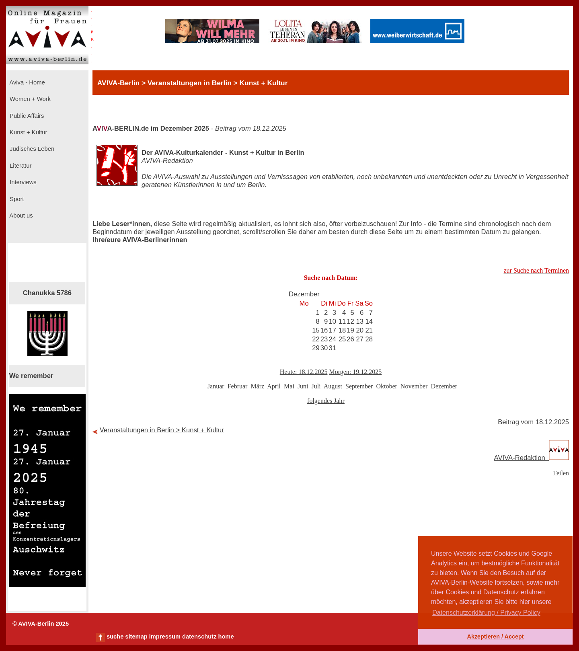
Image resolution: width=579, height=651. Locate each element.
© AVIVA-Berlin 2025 (40, 623)
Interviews (22, 182)
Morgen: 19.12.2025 (355, 371)
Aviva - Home (26, 82)
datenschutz (199, 636)
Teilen (561, 473)
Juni (303, 386)
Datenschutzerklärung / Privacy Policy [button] (486, 612)
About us (20, 215)
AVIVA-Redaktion (531, 458)
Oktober (386, 386)
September (359, 386)
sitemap (136, 636)
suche (115, 636)
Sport (16, 199)
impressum (165, 636)
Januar (215, 386)
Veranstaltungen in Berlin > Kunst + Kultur (162, 430)
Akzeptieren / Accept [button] (495, 636)
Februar (238, 386)
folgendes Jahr (326, 400)
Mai (289, 386)
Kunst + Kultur (27, 132)
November (414, 386)
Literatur (19, 165)
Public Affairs (26, 116)
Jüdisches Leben (31, 149)
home (226, 636)
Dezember (444, 386)
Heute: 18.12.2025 (304, 371)
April (274, 386)
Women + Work (29, 99)
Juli (316, 386)
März (257, 386)
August (333, 386)
